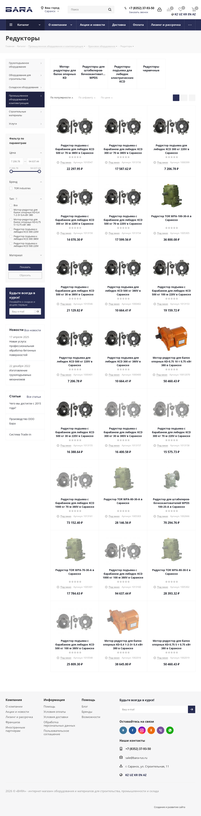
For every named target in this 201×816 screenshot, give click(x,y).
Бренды (87, 711)
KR (185, 14)
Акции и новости (17, 711)
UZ (181, 14)
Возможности (91, 717)
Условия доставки (56, 717)
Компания (14, 700)
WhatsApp (170, 730)
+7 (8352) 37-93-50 (141, 8)
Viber (160, 730)
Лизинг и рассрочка (19, 717)
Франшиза (13, 722)
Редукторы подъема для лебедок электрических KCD (122, 74)
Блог (85, 706)
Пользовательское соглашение (56, 732)
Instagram (142, 730)
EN (189, 14)
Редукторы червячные (151, 68)
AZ (194, 14)
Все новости (32, 330)
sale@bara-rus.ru (136, 758)
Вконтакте (123, 730)
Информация (54, 700)
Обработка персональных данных (59, 723)
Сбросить (25, 275)
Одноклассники (151, 730)
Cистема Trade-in (20, 434)
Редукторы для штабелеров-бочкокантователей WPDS (93, 72)
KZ (176, 14)
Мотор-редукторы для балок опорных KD (65, 72)
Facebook (132, 730)
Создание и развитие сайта (169, 807)
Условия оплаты (55, 711)
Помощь (49, 706)
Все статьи (34, 396)
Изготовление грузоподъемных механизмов (20, 375)
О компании (14, 706)
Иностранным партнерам (15, 729)
